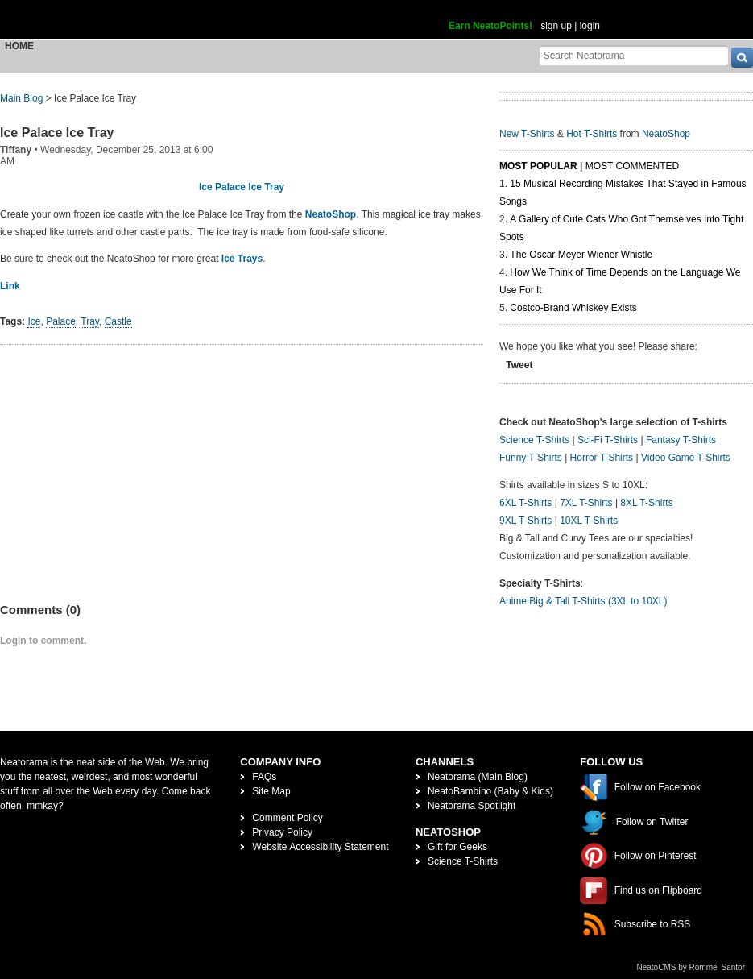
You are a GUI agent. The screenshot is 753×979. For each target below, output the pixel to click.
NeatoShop (330, 214)
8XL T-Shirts (646, 502)
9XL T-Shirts (525, 520)
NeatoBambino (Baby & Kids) (490, 791)
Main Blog (21, 98)
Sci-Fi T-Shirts (607, 440)
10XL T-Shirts (589, 520)
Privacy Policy (282, 832)
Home (19, 46)
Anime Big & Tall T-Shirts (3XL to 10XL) (583, 601)
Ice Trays (242, 258)
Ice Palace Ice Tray (57, 132)
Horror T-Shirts (601, 457)
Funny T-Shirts (530, 457)
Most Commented (632, 166)
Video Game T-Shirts (685, 457)
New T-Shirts (526, 133)
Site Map (271, 791)
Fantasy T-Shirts (681, 440)
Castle (118, 321)
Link (10, 286)
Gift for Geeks (457, 846)
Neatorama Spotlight (471, 805)
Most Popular (538, 166)
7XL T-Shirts (586, 502)
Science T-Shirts (534, 440)
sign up (556, 25)
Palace (61, 321)
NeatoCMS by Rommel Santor (691, 967)
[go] (742, 58)
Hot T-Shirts (591, 133)
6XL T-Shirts (525, 502)
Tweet (519, 365)
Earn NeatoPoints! (490, 25)
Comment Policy (287, 817)
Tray (90, 321)
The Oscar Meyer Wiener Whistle (581, 254)
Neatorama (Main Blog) (478, 776)
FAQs (264, 776)
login (590, 25)
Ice (33, 321)
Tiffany (15, 150)
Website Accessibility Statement (320, 846)
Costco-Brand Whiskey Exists (573, 307)
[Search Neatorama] (634, 55)
